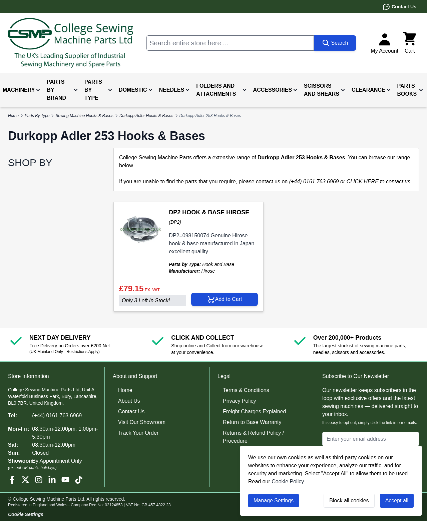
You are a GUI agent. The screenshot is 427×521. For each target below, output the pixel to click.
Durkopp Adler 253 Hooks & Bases (210, 115)
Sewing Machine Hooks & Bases (84, 115)
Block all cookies (349, 500)
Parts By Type (37, 115)
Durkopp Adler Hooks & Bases (146, 115)
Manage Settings (274, 500)
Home (125, 390)
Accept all (396, 500)
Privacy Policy (239, 401)
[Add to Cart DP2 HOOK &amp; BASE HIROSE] (224, 299)
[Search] (335, 43)
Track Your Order (138, 433)
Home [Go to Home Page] (13, 115)
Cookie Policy (288, 481)
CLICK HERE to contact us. (379, 181)
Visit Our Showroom (141, 422)
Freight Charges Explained (254, 411)
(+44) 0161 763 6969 (57, 415)
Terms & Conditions (246, 390)
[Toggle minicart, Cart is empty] (409, 43)
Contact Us (399, 7)
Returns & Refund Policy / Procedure (253, 437)
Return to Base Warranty (252, 422)
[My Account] (384, 43)
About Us (129, 401)
